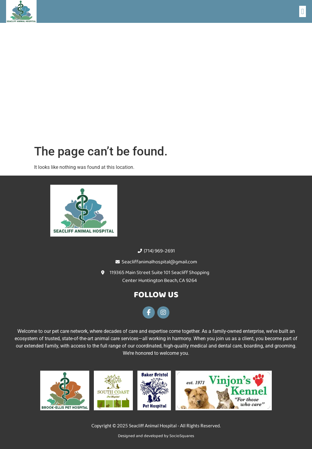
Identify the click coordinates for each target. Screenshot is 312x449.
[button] (302, 11)
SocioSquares (181, 436)
